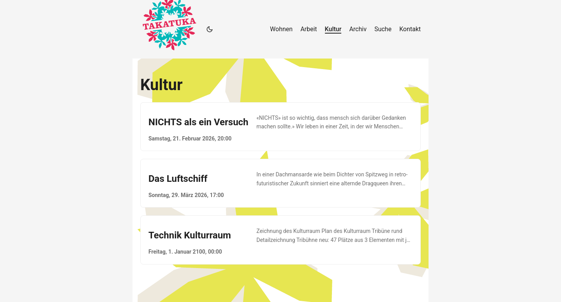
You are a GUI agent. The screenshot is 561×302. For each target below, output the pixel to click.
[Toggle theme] (209, 29)
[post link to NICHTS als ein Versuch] (280, 127)
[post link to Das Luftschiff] (280, 183)
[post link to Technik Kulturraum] (280, 240)
